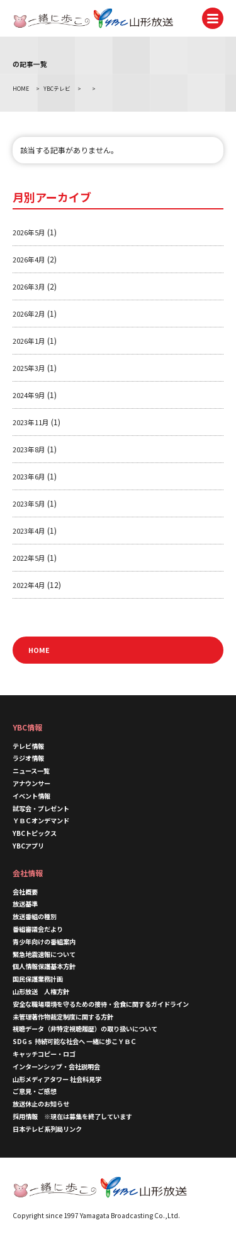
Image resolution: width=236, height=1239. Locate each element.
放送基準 (25, 903)
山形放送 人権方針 (41, 991)
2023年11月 (31, 422)
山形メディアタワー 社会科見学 (57, 1079)
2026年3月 (29, 286)
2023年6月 (29, 476)
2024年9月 (29, 395)
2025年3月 (29, 368)
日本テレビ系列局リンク (47, 1129)
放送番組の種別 (35, 916)
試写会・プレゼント (41, 808)
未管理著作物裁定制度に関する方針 (63, 1016)
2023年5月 (29, 503)
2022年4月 (29, 585)
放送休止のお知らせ (41, 1103)
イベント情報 (31, 796)
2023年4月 (29, 531)
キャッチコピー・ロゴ (44, 1054)
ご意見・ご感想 (35, 1091)
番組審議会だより (38, 929)
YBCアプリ (28, 845)
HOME (39, 650)
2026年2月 (29, 313)
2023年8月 (29, 449)
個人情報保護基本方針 (44, 966)
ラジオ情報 (28, 758)
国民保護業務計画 (38, 979)
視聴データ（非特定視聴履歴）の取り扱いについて (85, 1028)
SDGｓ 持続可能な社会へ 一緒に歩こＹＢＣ (75, 1041)
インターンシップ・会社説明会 (56, 1066)
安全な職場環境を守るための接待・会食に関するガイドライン (101, 1004)
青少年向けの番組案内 (44, 941)
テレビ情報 (28, 746)
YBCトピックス (35, 833)
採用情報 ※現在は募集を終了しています (72, 1116)
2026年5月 (29, 232)
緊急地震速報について (44, 954)
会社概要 (25, 891)
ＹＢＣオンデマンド (41, 820)
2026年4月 (29, 259)
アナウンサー (31, 783)
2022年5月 (29, 558)
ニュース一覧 (31, 770)
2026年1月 (29, 341)
